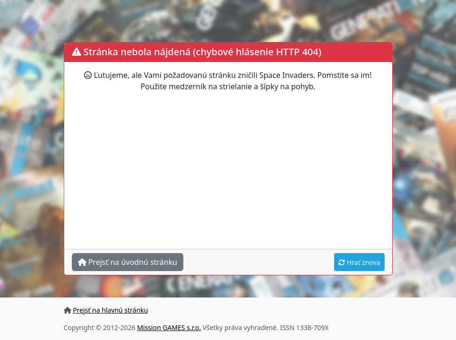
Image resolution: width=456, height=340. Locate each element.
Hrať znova (359, 262)
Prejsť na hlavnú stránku (110, 310)
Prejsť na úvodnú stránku (127, 262)
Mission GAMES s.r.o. (169, 327)
